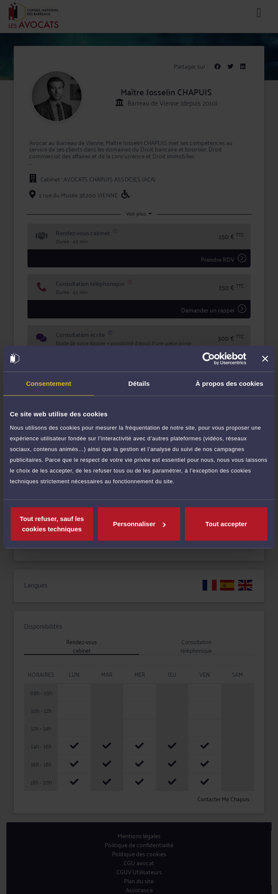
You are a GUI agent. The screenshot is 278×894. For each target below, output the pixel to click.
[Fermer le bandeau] (265, 358)
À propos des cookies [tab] (229, 383)
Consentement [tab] (48, 383)
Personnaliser (139, 523)
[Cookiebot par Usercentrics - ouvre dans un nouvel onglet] (208, 358)
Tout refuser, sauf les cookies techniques (52, 524)
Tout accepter (226, 523)
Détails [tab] (139, 383)
